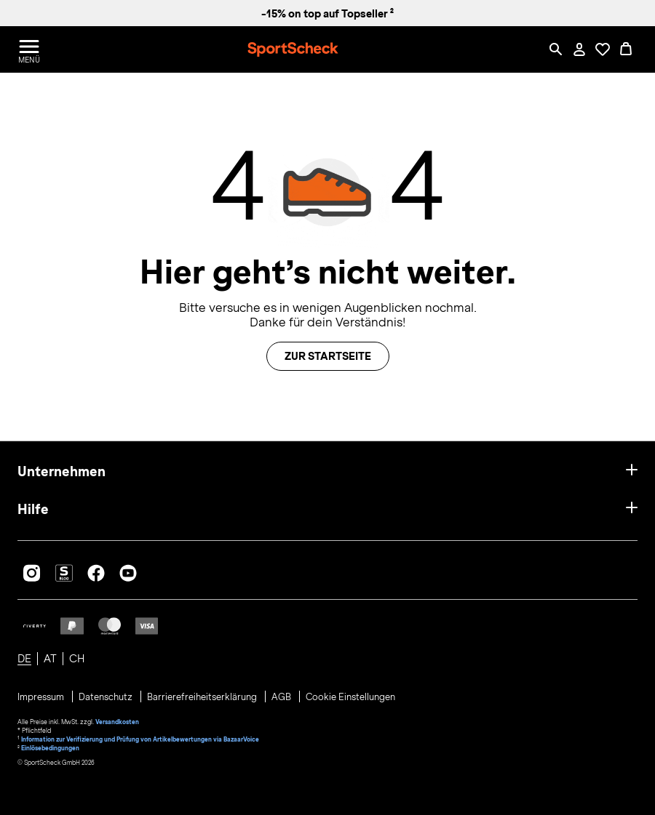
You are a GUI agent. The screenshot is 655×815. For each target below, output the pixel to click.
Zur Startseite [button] (328, 356)
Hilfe (33, 509)
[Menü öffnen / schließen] (29, 49)
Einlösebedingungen (50, 748)
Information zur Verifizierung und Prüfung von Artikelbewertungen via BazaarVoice (140, 739)
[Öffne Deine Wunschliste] (602, 49)
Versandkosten (117, 722)
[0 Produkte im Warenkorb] (626, 49)
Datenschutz (107, 697)
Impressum (41, 697)
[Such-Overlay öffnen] (556, 49)
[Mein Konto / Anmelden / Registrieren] (579, 49)
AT (50, 659)
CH (76, 659)
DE (24, 659)
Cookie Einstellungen (350, 697)
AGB (282, 697)
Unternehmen (61, 471)
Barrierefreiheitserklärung (203, 697)
